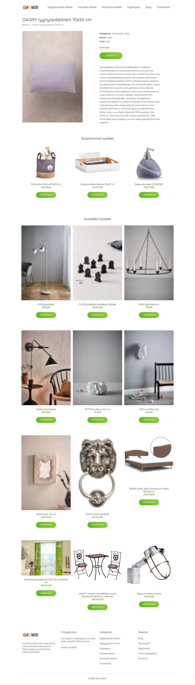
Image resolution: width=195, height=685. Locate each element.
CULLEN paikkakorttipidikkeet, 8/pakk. (97, 306)
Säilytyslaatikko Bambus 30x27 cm (97, 186)
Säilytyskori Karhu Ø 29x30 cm (46, 186)
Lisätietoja (111, 57)
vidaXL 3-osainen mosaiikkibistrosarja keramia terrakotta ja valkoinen (97, 597)
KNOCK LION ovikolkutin (97, 516)
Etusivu (25, 26)
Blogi (148, 8)
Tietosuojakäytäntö (147, 655)
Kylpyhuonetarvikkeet (60, 8)
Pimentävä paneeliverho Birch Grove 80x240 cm (46, 583)
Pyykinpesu (133, 8)
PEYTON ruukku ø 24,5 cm (97, 411)
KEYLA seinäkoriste (149, 411)
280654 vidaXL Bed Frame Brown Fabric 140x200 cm (149, 492)
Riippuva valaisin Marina (149, 595)
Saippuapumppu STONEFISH (149, 186)
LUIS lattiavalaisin (46, 306)
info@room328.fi (69, 649)
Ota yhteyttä (144, 645)
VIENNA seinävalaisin (46, 411)
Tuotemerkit (163, 8)
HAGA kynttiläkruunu (149, 306)
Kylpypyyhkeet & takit (110, 645)
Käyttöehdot (144, 650)
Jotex (126, 35)
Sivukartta (143, 660)
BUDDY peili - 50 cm (46, 516)
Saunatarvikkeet (87, 8)
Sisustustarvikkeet (112, 8)
